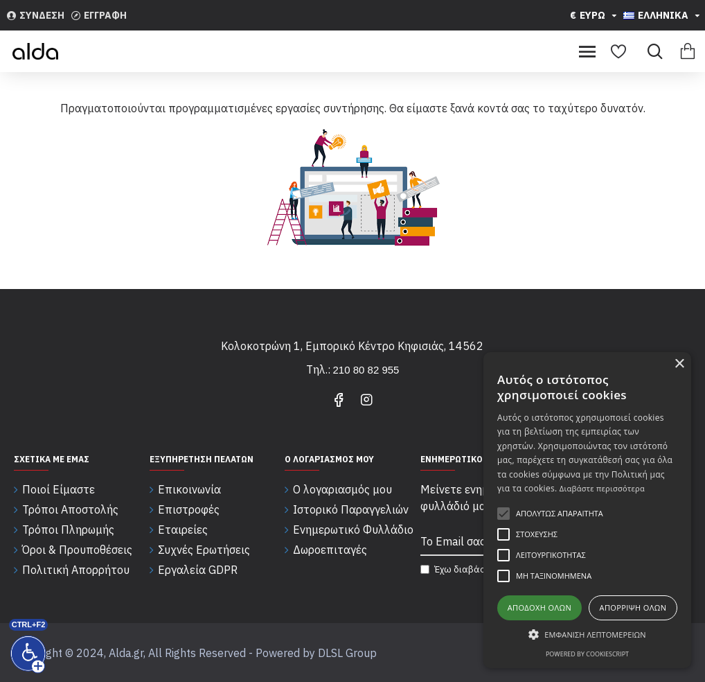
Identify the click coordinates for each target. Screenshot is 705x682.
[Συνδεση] (35, 15)
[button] (587, 634)
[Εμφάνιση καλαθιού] (687, 51)
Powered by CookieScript (587, 653)
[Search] (651, 51)
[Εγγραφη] (99, 15)
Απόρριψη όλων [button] (633, 607)
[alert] (587, 510)
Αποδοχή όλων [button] (540, 607)
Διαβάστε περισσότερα (602, 488)
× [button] (679, 364)
